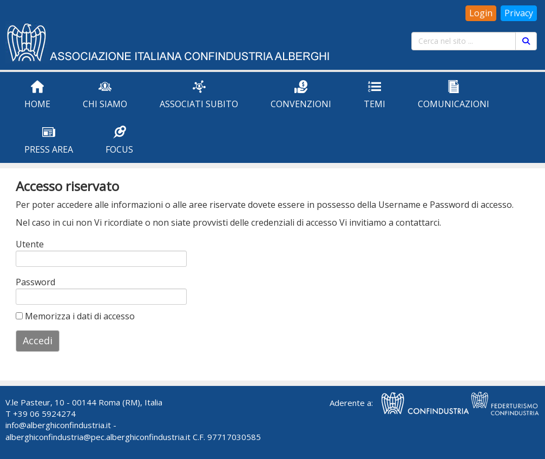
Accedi (37, 340)
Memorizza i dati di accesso (75, 316)
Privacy (518, 13)
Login (481, 13)
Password (30, 282)
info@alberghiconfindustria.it (58, 424)
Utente (30, 244)
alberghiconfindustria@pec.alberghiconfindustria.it (98, 436)
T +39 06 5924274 (40, 413)
